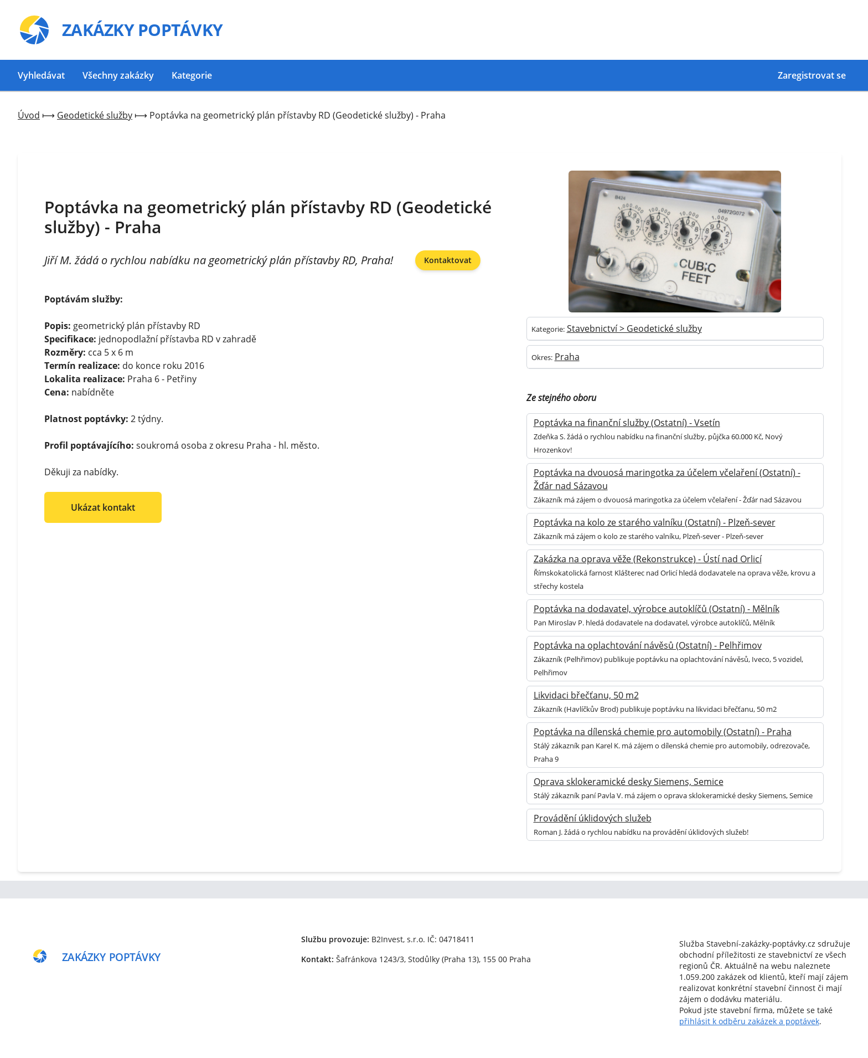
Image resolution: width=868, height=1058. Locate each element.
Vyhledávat (41, 75)
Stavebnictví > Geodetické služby (634, 328)
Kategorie (192, 75)
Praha (567, 357)
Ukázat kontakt (103, 507)
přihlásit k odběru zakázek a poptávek (749, 1021)
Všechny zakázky (118, 75)
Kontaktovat (448, 260)
